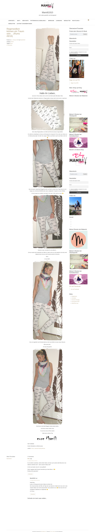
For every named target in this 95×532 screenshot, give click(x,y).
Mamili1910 (47, 12)
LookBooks (59, 20)
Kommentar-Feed (75, 301)
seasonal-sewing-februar (39, 448)
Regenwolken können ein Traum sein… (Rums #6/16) (15, 32)
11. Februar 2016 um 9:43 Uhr (35, 480)
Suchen (85, 34)
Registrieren (74, 296)
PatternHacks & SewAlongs (38, 20)
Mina (29, 458)
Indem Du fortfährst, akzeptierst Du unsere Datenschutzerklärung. (78, 52)
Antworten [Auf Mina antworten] (30, 474)
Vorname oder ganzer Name (74, 43)
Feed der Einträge (75, 299)
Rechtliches (76, 20)
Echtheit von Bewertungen (24, 23)
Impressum (51, 20)
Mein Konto (25, 20)
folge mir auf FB (74, 80)
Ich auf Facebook (74, 286)
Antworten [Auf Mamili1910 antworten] (33, 494)
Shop (19, 20)
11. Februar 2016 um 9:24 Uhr (32, 460)
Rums (12, 41)
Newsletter (67, 20)
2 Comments (9, 45)
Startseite (11, 20)
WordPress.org (75, 303)
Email (70, 47)
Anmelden (74, 298)
